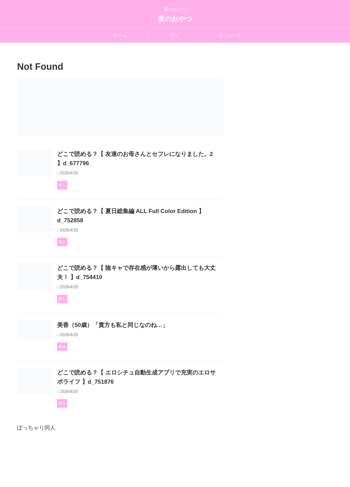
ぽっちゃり (230, 35)
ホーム (120, 35)
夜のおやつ (175, 19)
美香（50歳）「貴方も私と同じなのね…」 (143, 350)
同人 (175, 35)
